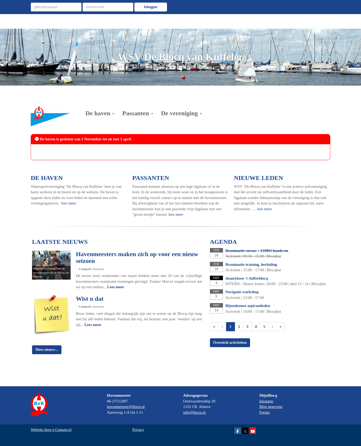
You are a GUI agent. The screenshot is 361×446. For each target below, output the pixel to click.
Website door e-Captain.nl (51, 429)
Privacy (138, 429)
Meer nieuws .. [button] (46, 350)
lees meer (68, 203)
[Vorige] (222, 326)
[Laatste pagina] (280, 326)
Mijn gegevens (271, 407)
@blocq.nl (126, 407)
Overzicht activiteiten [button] (230, 343)
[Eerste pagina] (214, 326)
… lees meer (262, 209)
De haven (99, 113)
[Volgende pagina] (273, 326)
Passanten (137, 113)
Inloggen (150, 7)
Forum (264, 412)
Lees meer (115, 287)
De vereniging (181, 113)
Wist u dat (89, 298)
